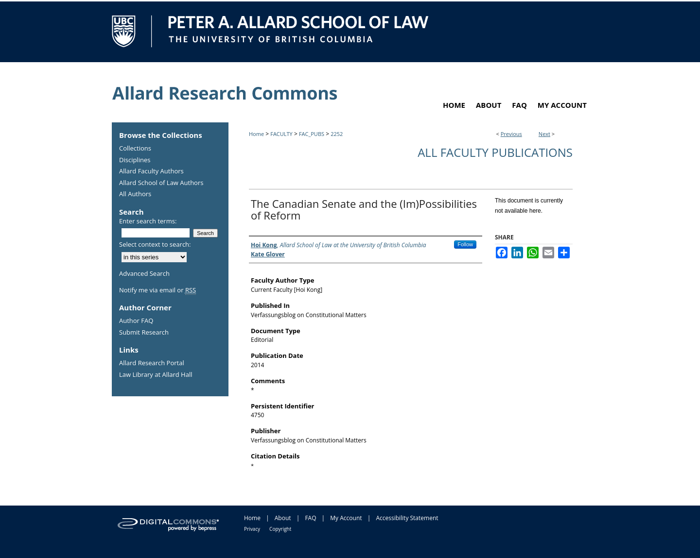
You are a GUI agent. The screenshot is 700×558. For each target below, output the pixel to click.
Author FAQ (136, 321)
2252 (337, 133)
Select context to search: (155, 244)
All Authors (135, 194)
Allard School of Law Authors (161, 183)
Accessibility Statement (407, 518)
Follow (465, 244)
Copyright (280, 528)
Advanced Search (144, 273)
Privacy (252, 528)
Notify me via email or (157, 290)
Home (256, 133)
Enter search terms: (147, 221)
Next (544, 133)
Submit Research (144, 333)
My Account (346, 518)
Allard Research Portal (151, 363)
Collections (135, 148)
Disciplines (134, 160)
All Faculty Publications (495, 152)
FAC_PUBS (311, 133)
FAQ (310, 518)
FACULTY (281, 133)
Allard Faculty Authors (151, 171)
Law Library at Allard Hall (155, 375)
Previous (511, 133)
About (283, 518)
